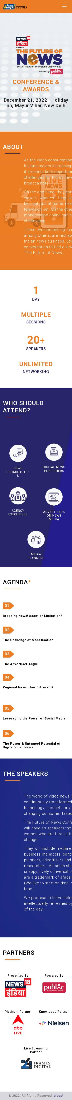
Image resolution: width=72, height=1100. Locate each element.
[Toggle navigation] (64, 6)
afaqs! (58, 1096)
